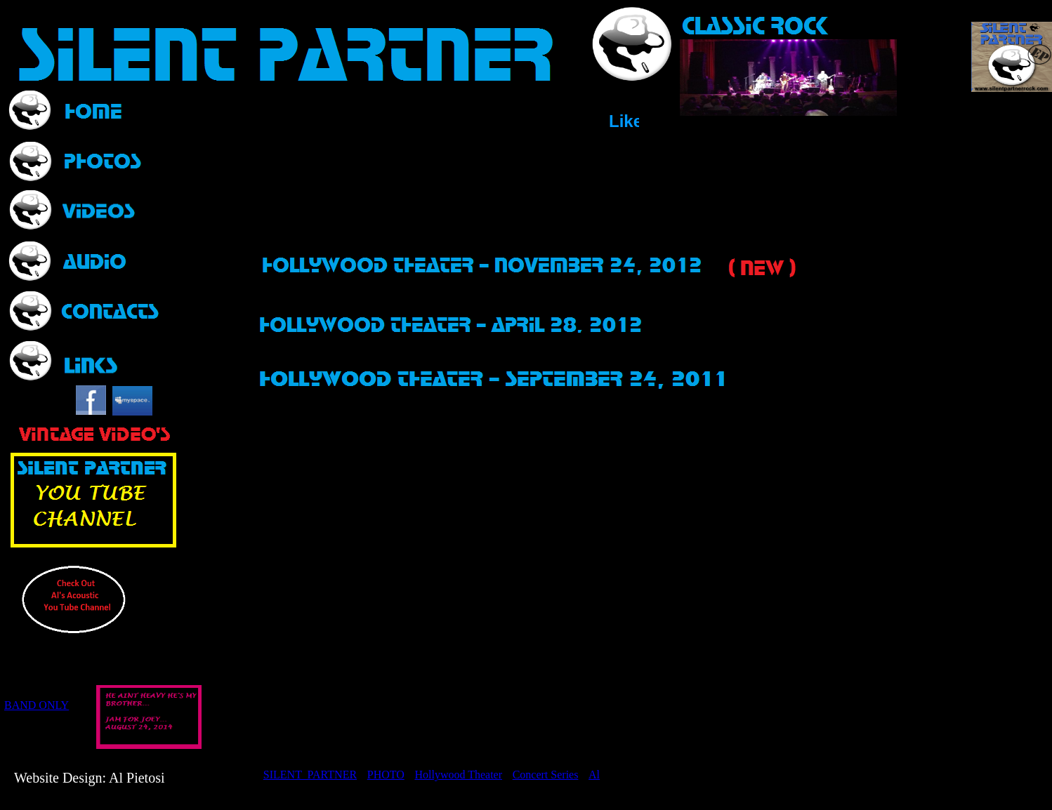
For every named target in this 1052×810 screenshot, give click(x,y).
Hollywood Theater (458, 775)
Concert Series (546, 775)
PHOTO (386, 775)
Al (594, 775)
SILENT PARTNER (310, 775)
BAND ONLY (36, 705)
